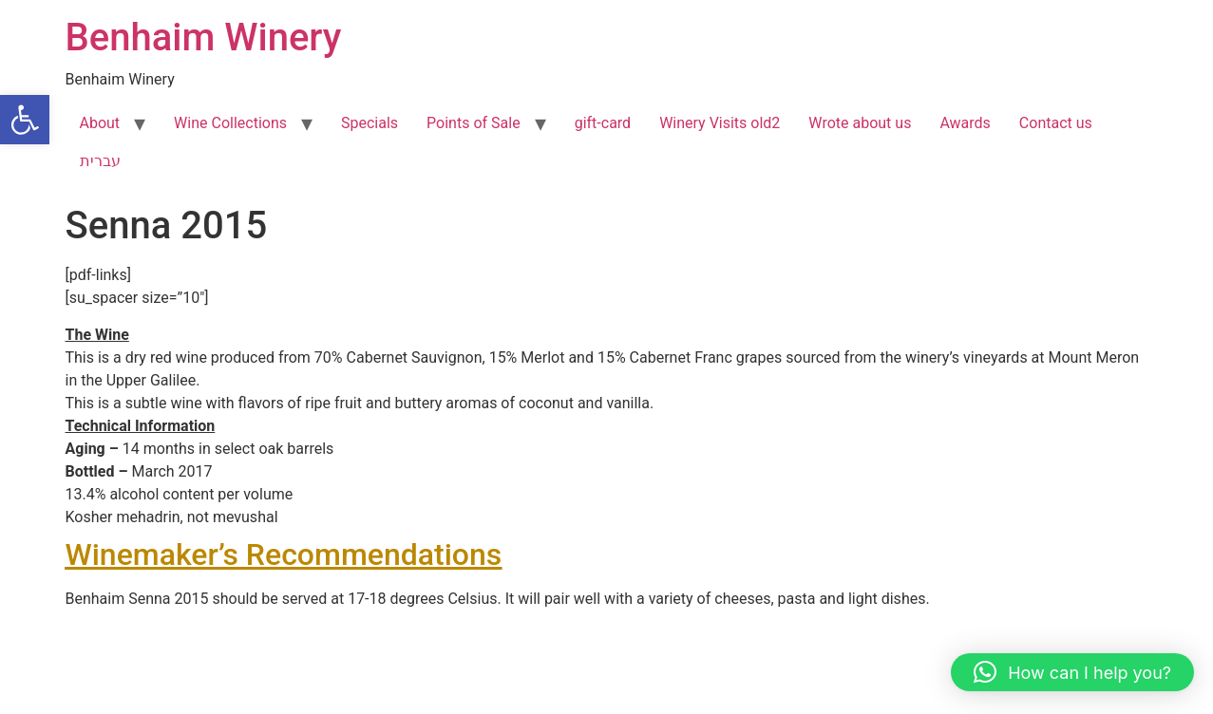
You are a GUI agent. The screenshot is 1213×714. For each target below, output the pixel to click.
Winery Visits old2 (719, 123)
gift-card (603, 123)
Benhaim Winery (204, 37)
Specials (369, 123)
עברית (100, 161)
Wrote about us (859, 123)
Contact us (1055, 123)
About (100, 123)
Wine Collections (230, 123)
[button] (24, 119)
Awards (964, 123)
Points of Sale (473, 123)
